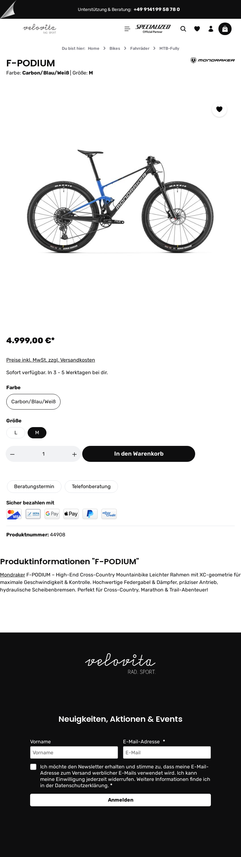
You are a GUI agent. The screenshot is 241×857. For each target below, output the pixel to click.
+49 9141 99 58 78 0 (158, 9)
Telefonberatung (91, 486)
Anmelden (120, 800)
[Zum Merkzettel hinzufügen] (219, 109)
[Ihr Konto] (211, 29)
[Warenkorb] (225, 29)
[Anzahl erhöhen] (74, 454)
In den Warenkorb (139, 453)
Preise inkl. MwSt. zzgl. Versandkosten (50, 360)
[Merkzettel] (197, 29)
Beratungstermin (34, 486)
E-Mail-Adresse (141, 742)
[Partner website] (153, 28)
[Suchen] (183, 29)
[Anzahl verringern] (12, 454)
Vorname (40, 742)
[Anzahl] (43, 454)
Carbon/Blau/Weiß (33, 402)
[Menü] (127, 29)
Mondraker (12, 575)
